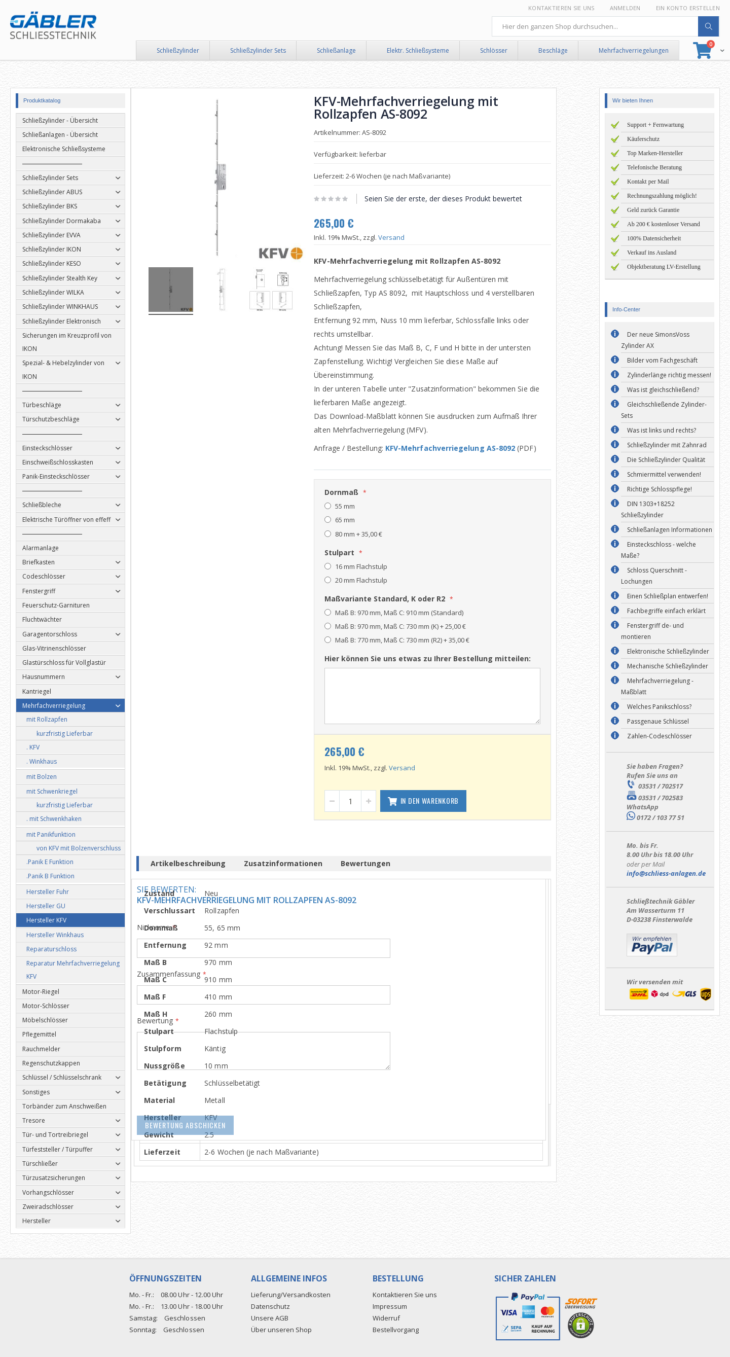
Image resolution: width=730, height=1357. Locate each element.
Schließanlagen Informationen (669, 529)
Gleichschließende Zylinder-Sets (664, 410)
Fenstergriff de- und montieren (652, 631)
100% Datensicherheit (654, 238)
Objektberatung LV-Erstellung (664, 266)
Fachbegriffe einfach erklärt (666, 610)
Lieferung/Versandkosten (291, 1294)
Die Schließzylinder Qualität (666, 459)
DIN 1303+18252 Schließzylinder (648, 509)
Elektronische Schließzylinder (668, 651)
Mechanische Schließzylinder (667, 666)
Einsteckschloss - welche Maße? (658, 550)
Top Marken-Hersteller (655, 153)
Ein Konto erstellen (688, 8)
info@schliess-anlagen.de (666, 873)
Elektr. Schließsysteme (418, 50)
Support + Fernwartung (655, 124)
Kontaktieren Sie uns (561, 8)
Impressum (390, 1306)
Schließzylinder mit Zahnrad (667, 445)
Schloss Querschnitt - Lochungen (654, 576)
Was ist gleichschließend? (663, 389)
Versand (412, 237)
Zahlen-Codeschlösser (659, 736)
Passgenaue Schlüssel (658, 721)
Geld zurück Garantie (653, 209)
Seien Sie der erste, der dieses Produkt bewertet (464, 198)
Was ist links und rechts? (661, 430)
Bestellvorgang (396, 1329)
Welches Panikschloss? (659, 706)
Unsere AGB (269, 1318)
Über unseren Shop (281, 1329)
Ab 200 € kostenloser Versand (663, 224)
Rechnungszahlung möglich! (662, 195)
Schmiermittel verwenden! (664, 474)
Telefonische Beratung (654, 167)
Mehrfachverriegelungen (634, 50)
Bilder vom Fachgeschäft (662, 360)
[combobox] (606, 26)
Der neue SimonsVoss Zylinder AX (655, 340)
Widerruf (386, 1318)
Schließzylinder (178, 50)
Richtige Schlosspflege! (659, 489)
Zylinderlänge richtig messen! (669, 375)
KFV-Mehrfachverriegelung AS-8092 (471, 448)
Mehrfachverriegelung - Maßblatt (657, 686)
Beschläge (553, 50)
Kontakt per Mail (648, 181)
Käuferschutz (643, 138)
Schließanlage (336, 50)
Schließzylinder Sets (258, 50)
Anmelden (625, 8)
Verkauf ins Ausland (651, 252)
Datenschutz (270, 1306)
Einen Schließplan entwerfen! (667, 596)
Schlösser (493, 50)
